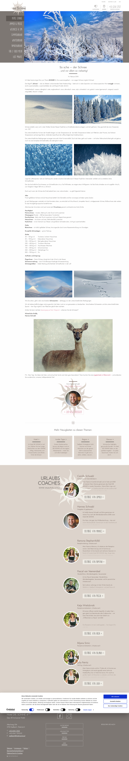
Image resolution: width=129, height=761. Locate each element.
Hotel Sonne (65, 707)
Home (103, 2)
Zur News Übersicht (74, 412)
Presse (64, 737)
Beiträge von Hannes (93, 531)
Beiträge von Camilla (93, 497)
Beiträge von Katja (92, 633)
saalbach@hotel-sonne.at (17, 736)
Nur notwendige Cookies (115, 754)
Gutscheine (64, 725)
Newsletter (64, 731)
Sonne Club (112, 2)
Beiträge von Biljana (93, 653)
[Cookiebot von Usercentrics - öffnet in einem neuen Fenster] (10, 758)
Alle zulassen (115, 744)
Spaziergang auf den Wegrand (50, 310)
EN (120, 2)
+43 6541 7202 (14, 731)
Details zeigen (87, 757)
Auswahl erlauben (115, 749)
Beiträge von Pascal (92, 596)
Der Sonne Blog (76, 707)
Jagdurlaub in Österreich (102, 375)
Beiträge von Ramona (93, 562)
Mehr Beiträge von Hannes (73, 386)
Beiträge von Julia (92, 683)
